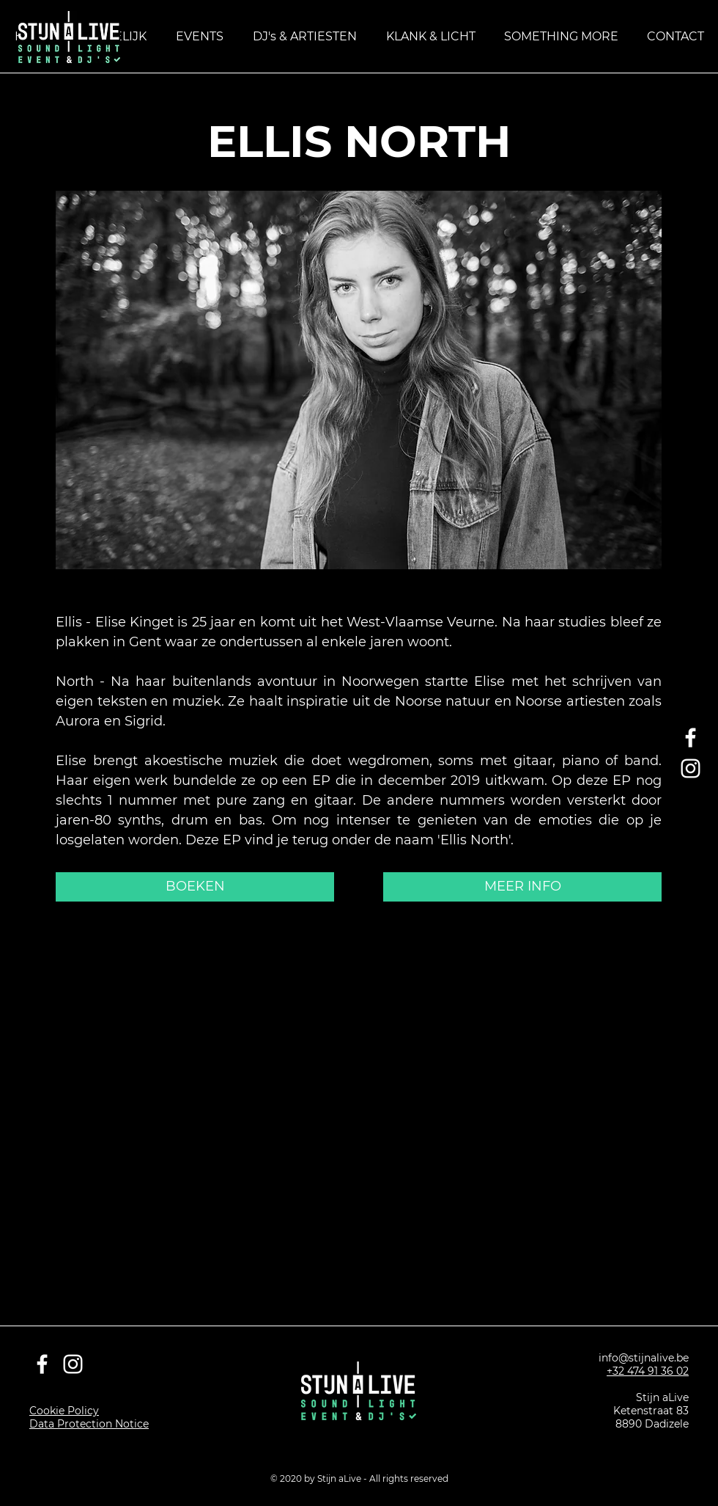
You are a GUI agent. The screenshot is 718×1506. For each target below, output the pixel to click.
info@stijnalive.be (644, 1357)
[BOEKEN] (195, 887)
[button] (560, 36)
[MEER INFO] (522, 887)
